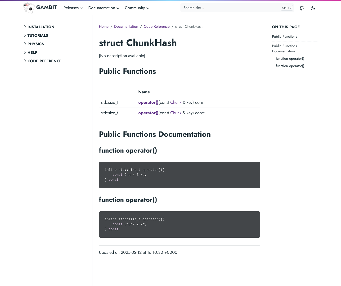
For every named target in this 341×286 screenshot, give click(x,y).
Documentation (126, 26)
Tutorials (37, 35)
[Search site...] (237, 7)
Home (103, 26)
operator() (148, 102)
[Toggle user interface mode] (312, 8)
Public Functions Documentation (284, 48)
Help (32, 52)
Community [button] (137, 8)
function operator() (290, 58)
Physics (35, 44)
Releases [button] (73, 8)
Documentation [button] (104, 8)
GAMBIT (40, 7)
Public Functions (284, 36)
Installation (40, 27)
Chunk (175, 102)
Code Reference (44, 61)
